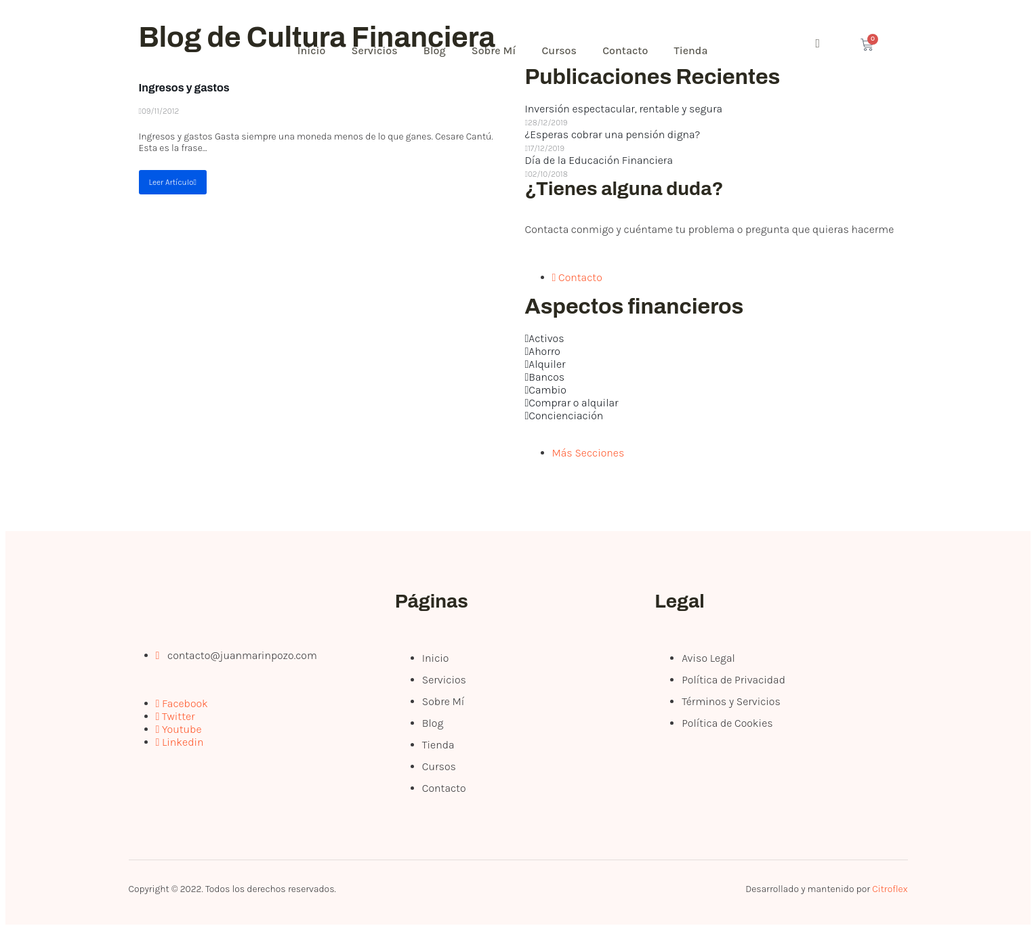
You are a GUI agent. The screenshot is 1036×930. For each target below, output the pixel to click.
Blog (438, 50)
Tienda (699, 50)
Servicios (377, 50)
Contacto (632, 50)
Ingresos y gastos (184, 87)
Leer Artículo (172, 182)
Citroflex (889, 889)
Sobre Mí (498, 50)
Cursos (565, 50)
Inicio (313, 50)
